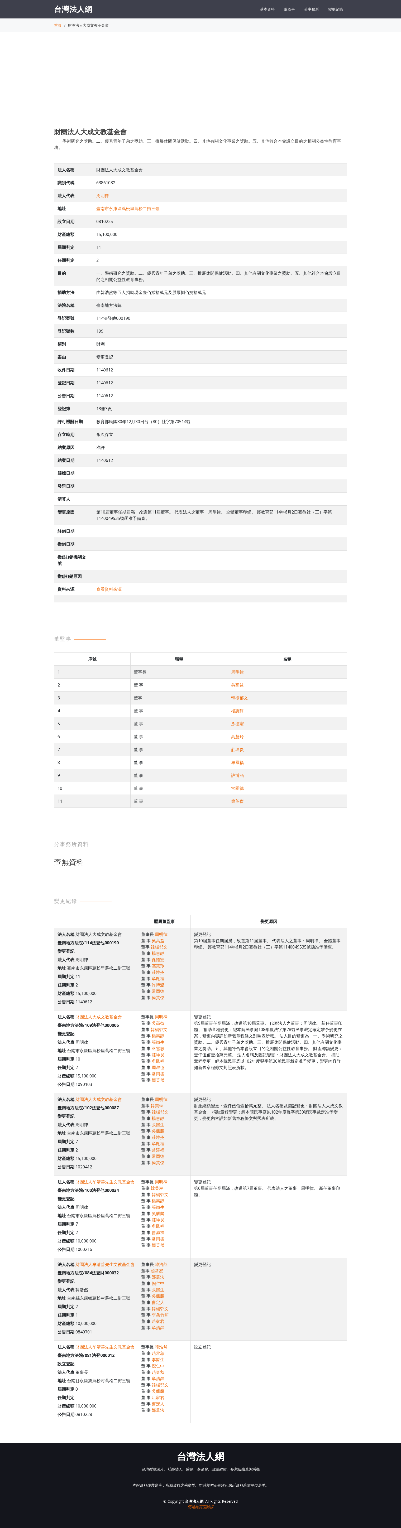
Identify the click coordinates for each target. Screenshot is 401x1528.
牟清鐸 (158, 1328)
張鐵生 (158, 1042)
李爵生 (158, 1359)
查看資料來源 (109, 589)
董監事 (289, 9)
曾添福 (158, 1150)
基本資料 (267, 9)
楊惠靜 (237, 711)
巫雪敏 (158, 1048)
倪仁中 (158, 1283)
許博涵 (237, 775)
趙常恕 (157, 1271)
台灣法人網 (73, 9)
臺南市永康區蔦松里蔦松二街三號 (128, 208)
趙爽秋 (158, 1372)
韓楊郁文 (239, 698)
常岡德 (237, 788)
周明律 (102, 196)
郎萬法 (158, 1277)
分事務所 (311, 9)
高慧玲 (237, 736)
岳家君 (158, 1321)
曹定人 (158, 1302)
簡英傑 (237, 801)
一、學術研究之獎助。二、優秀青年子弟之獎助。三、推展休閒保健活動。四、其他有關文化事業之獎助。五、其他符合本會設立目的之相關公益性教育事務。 (197, 144)
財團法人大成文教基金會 (98, 1017)
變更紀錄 (335, 9)
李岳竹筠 (160, 1315)
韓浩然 (161, 1264)
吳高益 (237, 685)
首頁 (57, 25)
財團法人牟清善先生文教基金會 (105, 1182)
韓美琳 (157, 1106)
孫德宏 (237, 724)
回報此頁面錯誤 (200, 1506)
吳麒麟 (158, 1131)
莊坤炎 (237, 749)
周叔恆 (158, 1067)
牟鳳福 (237, 762)
